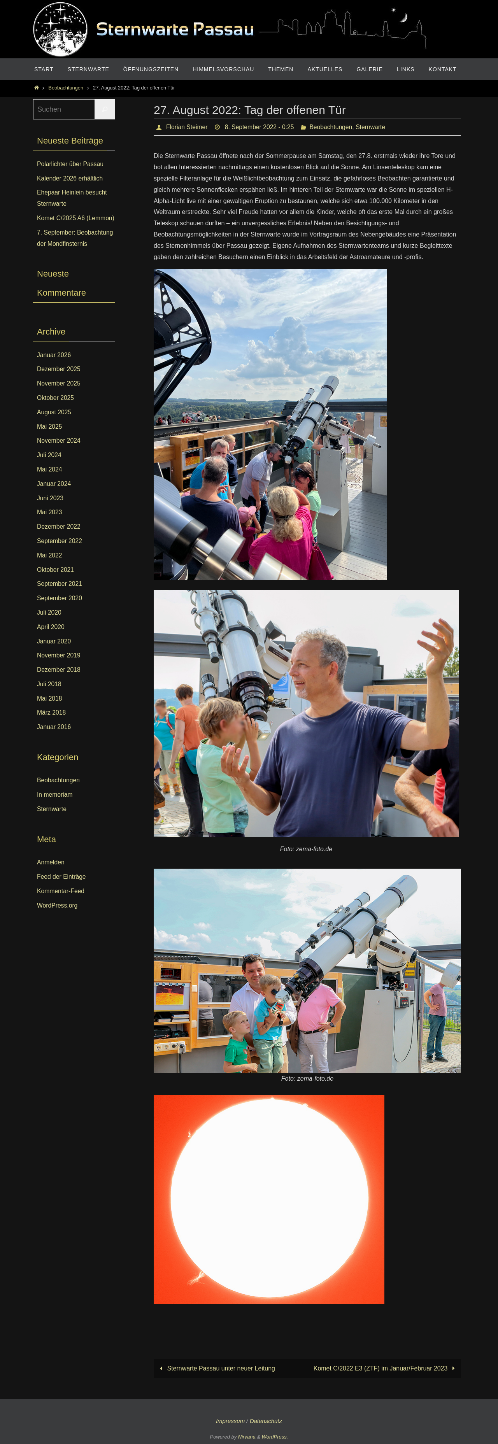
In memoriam (55, 806)
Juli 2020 (49, 623)
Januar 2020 (54, 652)
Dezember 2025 (59, 380)
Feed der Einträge (62, 888)
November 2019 (59, 666)
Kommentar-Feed (61, 902)
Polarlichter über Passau (71, 164)
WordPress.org (57, 916)
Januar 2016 (54, 738)
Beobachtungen (65, 88)
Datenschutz (266, 1421)
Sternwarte (374, 127)
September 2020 (60, 609)
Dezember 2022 (59, 537)
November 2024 (59, 452)
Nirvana (247, 1437)
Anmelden (51, 873)
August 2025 (54, 423)
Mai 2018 (50, 709)
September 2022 (60, 552)
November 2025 (59, 394)
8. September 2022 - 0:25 (261, 127)
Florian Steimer (187, 127)
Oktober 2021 (56, 580)
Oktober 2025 (56, 409)
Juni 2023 (50, 509)
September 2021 (60, 595)
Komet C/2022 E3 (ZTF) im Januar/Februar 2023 (385, 1368)
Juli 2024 (49, 466)
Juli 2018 (49, 695)
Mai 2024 (50, 480)
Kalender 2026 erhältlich (70, 178)
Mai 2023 (50, 523)
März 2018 (52, 723)
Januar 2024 (54, 495)
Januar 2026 (54, 366)
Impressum (230, 1421)
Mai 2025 (50, 437)
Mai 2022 (50, 566)
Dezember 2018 (59, 681)
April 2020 (51, 638)
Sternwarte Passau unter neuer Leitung (216, 1368)
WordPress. (275, 1437)
